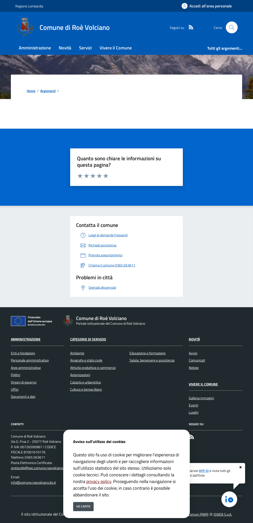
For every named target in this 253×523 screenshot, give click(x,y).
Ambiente (77, 353)
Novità (194, 339)
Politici (15, 375)
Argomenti (48, 91)
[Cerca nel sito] (232, 27)
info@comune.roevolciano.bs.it (33, 482)
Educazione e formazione (147, 353)
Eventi (193, 405)
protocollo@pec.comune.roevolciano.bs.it (40, 468)
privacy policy (98, 481)
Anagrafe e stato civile (86, 360)
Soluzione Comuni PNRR (191, 514)
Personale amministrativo (30, 360)
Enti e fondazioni (23, 353)
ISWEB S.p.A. (222, 514)
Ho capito (83, 506)
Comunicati (197, 360)
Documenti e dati (23, 396)
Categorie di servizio (88, 339)
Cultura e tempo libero (86, 389)
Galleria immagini (201, 398)
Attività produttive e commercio (93, 367)
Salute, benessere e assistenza (151, 360)
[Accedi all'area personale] (207, 6)
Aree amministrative (26, 367)
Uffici (15, 389)
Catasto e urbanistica (85, 382)
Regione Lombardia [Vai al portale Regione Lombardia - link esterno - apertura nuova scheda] (29, 6)
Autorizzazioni (80, 375)
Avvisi (193, 353)
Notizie (194, 367)
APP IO (204, 470)
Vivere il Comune (203, 384)
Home (31, 91)
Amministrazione (26, 339)
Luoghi (193, 412)
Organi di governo (23, 382)
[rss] (189, 27)
